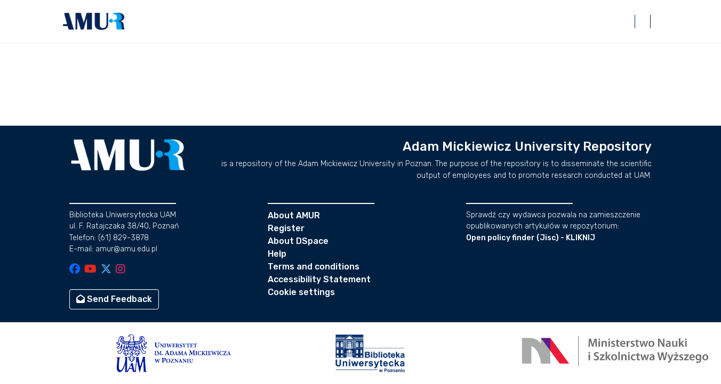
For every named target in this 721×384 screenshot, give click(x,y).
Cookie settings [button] (301, 292)
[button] (94, 21)
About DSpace (298, 241)
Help (277, 254)
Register (286, 228)
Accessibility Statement (319, 279)
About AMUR (294, 215)
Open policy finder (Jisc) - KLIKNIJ (530, 237)
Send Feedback (114, 299)
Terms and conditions (313, 267)
